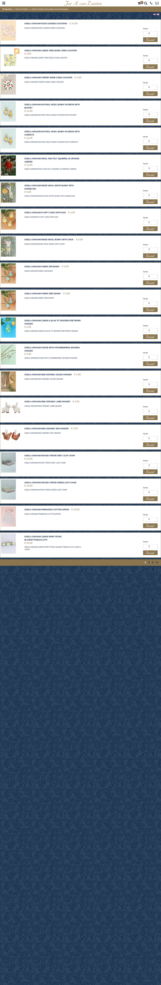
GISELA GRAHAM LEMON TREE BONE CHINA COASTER (50, 50)
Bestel (150, 39)
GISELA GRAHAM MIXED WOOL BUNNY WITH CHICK (49, 239)
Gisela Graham (21, 9)
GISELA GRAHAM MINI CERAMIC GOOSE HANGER (48, 374)
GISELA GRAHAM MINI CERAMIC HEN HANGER (46, 429)
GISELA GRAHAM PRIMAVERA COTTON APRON (46, 510)
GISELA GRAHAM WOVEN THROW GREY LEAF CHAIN (49, 456)
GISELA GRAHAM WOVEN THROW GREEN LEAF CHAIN (50, 483)
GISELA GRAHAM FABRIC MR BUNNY (42, 266)
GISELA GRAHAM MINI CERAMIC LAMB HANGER (47, 401)
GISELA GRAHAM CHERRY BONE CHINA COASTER (48, 77)
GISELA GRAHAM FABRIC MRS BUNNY (42, 293)
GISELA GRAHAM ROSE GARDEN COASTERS (45, 23)
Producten (7, 9)
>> (157, 562)
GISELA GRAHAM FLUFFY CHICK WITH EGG (45, 212)
